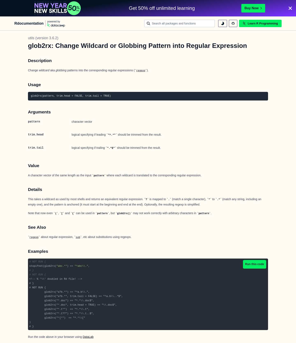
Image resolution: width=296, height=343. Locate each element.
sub (78, 237)
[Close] (290, 8)
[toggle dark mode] (222, 23)
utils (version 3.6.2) (43, 38)
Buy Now (253, 8)
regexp (140, 70)
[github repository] (233, 23)
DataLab (88, 336)
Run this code (254, 264)
